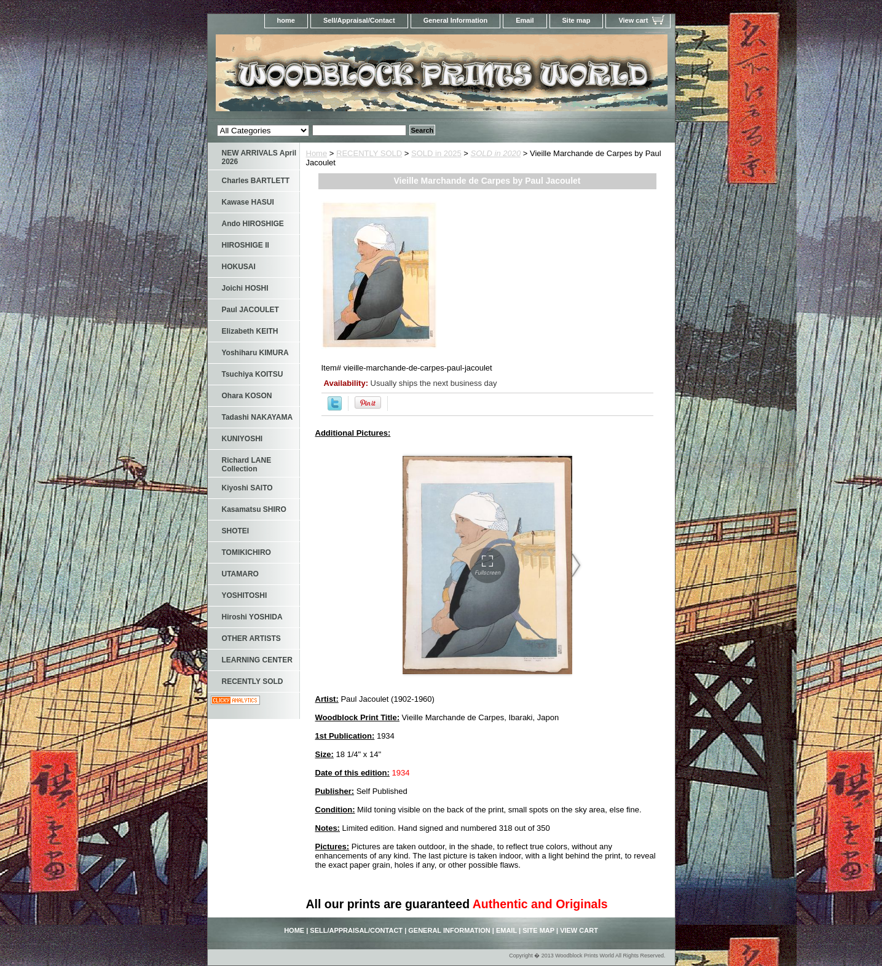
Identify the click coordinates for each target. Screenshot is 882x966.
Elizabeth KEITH (250, 331)
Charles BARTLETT (256, 180)
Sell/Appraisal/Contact (359, 20)
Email (525, 20)
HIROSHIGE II (245, 245)
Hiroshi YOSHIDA (252, 617)
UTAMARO (240, 574)
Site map (576, 20)
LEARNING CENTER (257, 660)
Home (317, 153)
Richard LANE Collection (247, 464)
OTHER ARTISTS (251, 638)
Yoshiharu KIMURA (255, 352)
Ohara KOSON (247, 395)
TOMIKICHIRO (246, 552)
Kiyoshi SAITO (247, 488)
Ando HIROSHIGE (253, 223)
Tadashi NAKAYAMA (257, 417)
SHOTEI (236, 531)
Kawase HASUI (248, 202)
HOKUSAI (239, 266)
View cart (633, 20)
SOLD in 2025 (436, 153)
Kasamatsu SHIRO (254, 509)
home (286, 20)
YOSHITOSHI (244, 595)
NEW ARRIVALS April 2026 (259, 157)
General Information (455, 20)
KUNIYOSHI (242, 438)
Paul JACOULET (250, 309)
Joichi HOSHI (245, 288)
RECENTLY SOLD (369, 153)
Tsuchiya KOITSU (252, 374)
